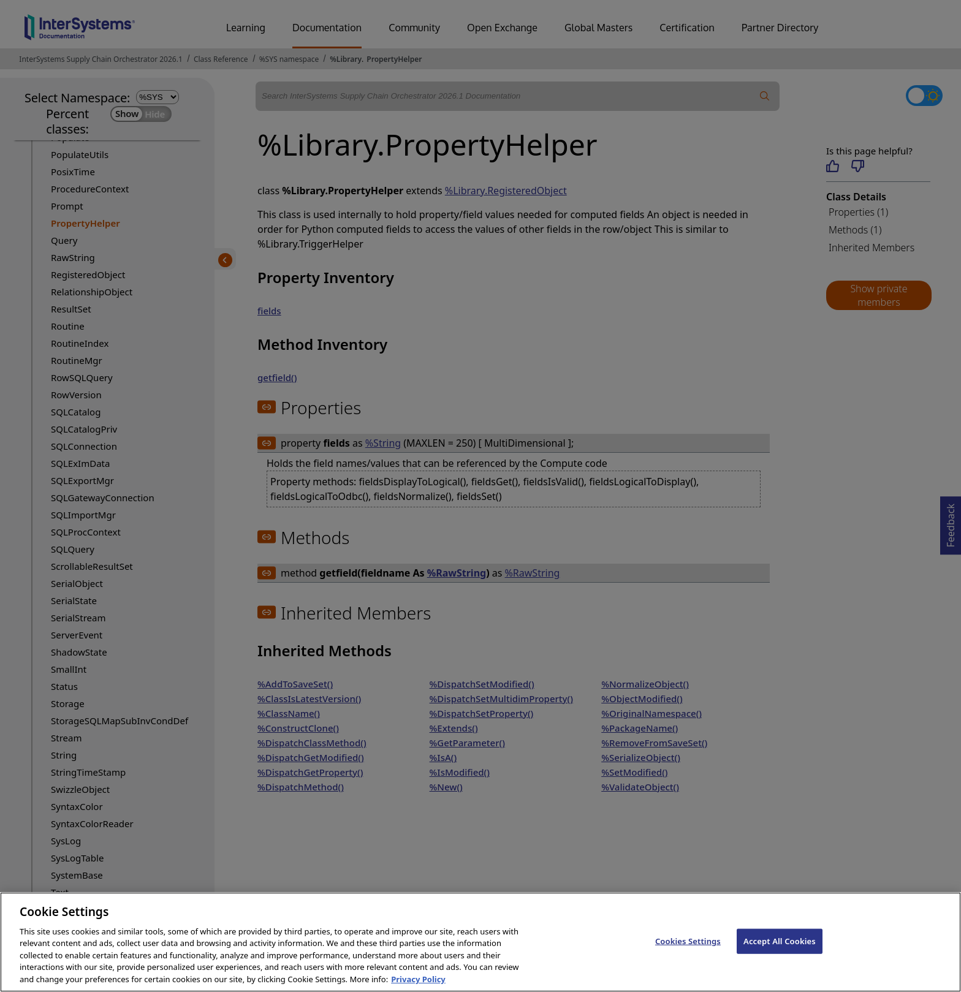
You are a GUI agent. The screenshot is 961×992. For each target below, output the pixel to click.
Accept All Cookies (779, 960)
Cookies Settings (688, 960)
